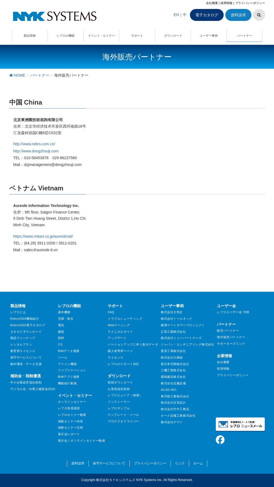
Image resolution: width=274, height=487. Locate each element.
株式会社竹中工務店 (175, 409)
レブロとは (18, 312)
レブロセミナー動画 (72, 414)
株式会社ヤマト (172, 422)
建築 (61, 331)
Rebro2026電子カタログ (27, 325)
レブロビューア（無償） (125, 395)
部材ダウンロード (120, 382)
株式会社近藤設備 (173, 383)
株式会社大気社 (172, 312)
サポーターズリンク (231, 343)
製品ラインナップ (22, 338)
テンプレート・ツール (123, 414)
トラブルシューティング (125, 318)
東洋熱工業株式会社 (175, 396)
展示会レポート (69, 434)
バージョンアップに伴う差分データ (133, 344)
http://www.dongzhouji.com (36, 151)
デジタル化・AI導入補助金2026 (32, 389)
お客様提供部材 (119, 389)
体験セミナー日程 (70, 427)
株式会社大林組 (172, 357)
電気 (61, 325)
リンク (180, 463)
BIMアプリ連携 (68, 376)
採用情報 (226, 3)
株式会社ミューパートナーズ (181, 338)
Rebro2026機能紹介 (24, 318)
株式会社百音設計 (173, 402)
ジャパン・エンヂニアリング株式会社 (187, 344)
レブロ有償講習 (69, 408)
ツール (62, 357)
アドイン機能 (67, 364)
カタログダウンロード (26, 331)
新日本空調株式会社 (175, 364)
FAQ (111, 312)
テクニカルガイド (120, 331)
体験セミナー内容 (70, 421)
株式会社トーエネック (176, 318)
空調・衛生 (66, 318)
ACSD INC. (169, 389)
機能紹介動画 (67, 383)
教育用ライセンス (22, 351)
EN (176, 14)
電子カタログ (206, 15)
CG (60, 344)
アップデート (117, 338)
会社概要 (212, 3)
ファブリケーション (72, 370)
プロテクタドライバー (123, 421)
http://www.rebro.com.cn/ (34, 144)
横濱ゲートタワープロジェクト (183, 325)
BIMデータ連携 (68, 351)
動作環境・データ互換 (26, 364)
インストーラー (119, 401)
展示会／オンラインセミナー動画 (81, 440)
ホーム (198, 463)
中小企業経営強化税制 (26, 382)
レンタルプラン (21, 344)
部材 (61, 338)
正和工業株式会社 (173, 331)
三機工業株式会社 (173, 370)
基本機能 (64, 312)
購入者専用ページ (120, 351)
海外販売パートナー (231, 337)
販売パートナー (228, 330)
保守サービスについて (26, 357)
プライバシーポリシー (250, 3)
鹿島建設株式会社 (173, 376)
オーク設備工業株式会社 (178, 415)
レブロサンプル (119, 408)
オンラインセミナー (72, 401)
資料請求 (238, 15)
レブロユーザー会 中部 (233, 312)
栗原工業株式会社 (173, 351)
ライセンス (116, 357)
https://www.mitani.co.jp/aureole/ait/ (43, 236)
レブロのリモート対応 (123, 364)
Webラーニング (119, 325)
